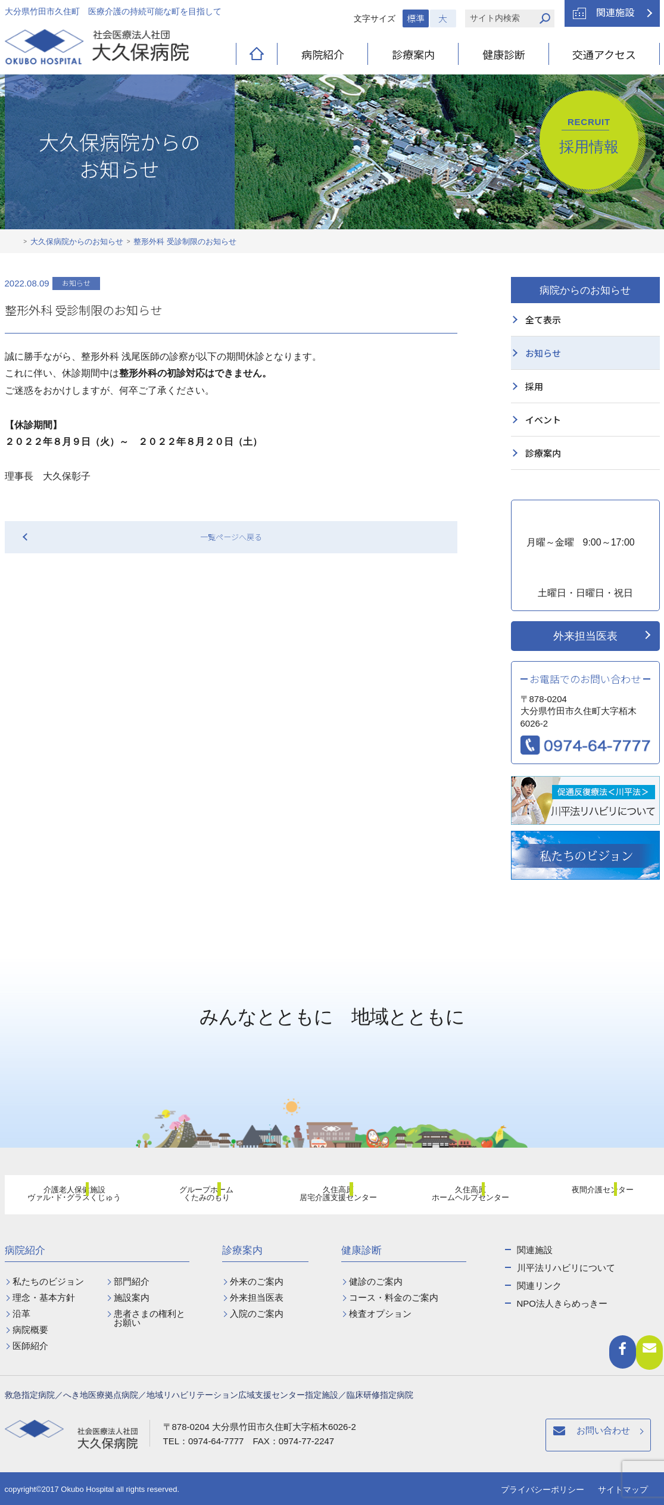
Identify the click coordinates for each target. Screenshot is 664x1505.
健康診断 (503, 54)
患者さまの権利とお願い (149, 1318)
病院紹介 (322, 54)
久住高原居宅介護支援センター (331, 1196)
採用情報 (589, 136)
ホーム (14, 241)
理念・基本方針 (44, 1297)
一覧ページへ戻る (231, 537)
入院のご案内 (256, 1313)
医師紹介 (30, 1345)
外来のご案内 (256, 1281)
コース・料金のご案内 (393, 1297)
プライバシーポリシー (542, 1489)
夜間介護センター (595, 1196)
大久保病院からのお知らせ (76, 241)
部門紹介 (131, 1281)
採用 (534, 386)
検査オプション (380, 1313)
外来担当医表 (585, 636)
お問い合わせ (429, 1436)
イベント (543, 419)
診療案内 (413, 54)
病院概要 (30, 1329)
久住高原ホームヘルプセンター (464, 1196)
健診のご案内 (376, 1281)
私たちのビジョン (48, 1281)
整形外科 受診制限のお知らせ (184, 241)
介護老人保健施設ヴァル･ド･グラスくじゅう (67, 1196)
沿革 (21, 1313)
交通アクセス (604, 54)
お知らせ (543, 353)
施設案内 (131, 1297)
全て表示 (543, 319)
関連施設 (615, 12)
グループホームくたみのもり (199, 1196)
